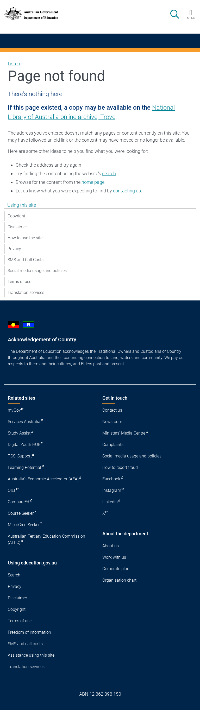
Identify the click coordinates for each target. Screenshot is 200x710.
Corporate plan (115, 568)
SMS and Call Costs (25, 259)
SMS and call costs (25, 643)
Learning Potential (24, 467)
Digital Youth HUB (24, 444)
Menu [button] (191, 18)
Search (14, 575)
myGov (14, 410)
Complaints (112, 444)
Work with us (114, 557)
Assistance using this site (31, 655)
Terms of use (19, 281)
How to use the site (25, 237)
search (109, 173)
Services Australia (24, 421)
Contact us (112, 410)
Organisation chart (119, 580)
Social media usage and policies (37, 270)
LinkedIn (110, 501)
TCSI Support (20, 456)
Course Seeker (21, 513)
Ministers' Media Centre (123, 433)
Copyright (16, 215)
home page (93, 182)
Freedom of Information (29, 632)
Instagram (111, 490)
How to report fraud (120, 467)
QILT (12, 490)
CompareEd (18, 501)
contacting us (127, 190)
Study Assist (19, 433)
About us (110, 545)
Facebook (111, 478)
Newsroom (112, 421)
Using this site (21, 205)
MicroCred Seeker (24, 524)
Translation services (26, 292)
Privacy (14, 248)
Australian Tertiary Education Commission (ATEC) (46, 539)
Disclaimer (17, 226)
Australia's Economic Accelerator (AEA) (43, 478)
